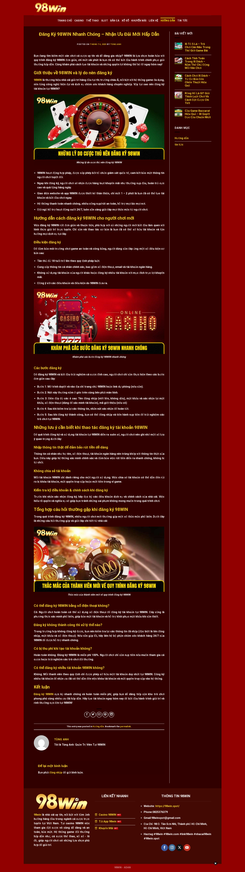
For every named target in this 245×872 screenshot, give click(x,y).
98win (37, 814)
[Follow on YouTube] (187, 847)
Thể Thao (92, 20)
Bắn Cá (114, 20)
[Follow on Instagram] (172, 847)
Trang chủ (64, 20)
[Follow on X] (179, 847)
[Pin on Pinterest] (105, 714)
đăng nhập (55, 772)
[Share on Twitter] (93, 714)
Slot (104, 20)
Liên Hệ (153, 20)
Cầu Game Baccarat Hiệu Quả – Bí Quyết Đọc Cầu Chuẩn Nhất (198, 114)
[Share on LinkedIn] (111, 714)
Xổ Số (125, 20)
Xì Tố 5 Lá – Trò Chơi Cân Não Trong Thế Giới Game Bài (197, 47)
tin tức (182, 20)
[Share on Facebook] (87, 714)
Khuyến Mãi (138, 20)
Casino (79, 20)
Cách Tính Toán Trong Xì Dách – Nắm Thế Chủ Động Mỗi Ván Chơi (197, 63)
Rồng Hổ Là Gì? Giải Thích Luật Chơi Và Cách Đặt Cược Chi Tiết (197, 98)
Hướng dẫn (168, 20)
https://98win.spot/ (167, 806)
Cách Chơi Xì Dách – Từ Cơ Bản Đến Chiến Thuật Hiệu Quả (197, 80)
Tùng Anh (115, 44)
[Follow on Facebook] (164, 847)
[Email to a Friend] (99, 714)
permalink (125, 726)
